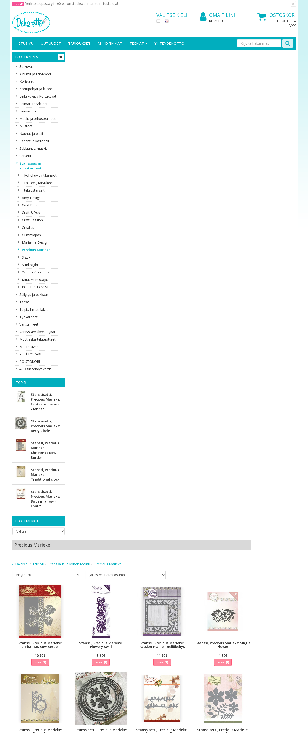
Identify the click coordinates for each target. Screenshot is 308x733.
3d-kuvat (26, 66)
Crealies (28, 227)
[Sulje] (293, 4)
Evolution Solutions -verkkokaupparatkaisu (265, 725)
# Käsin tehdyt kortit (35, 369)
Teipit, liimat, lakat (33, 309)
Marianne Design (35, 242)
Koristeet (26, 81)
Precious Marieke (36, 250)
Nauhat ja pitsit (31, 133)
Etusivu (25, 43)
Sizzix (26, 257)
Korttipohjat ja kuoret (36, 89)
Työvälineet (28, 317)
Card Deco (30, 205)
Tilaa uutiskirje (101, 607)
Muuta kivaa (28, 346)
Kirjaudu (216, 21)
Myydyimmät (110, 43)
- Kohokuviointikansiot (39, 175)
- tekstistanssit (33, 190)
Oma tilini (217, 15)
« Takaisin (77, 75)
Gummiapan (31, 235)
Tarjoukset (79, 43)
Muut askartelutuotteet (37, 339)
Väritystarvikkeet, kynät (37, 331)
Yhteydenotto (169, 43)
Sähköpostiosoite (102, 588)
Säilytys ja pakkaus (34, 294)
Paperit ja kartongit (34, 141)
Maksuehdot (66, 659)
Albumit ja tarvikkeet (35, 74)
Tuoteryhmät (27, 57)
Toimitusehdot (67, 644)
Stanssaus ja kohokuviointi (31, 165)
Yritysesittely (22, 637)
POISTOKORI (29, 361)
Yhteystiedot (22, 644)
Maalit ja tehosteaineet (37, 118)
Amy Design (31, 197)
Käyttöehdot (66, 652)
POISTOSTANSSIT (36, 287)
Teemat (138, 43)
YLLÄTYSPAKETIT (33, 354)
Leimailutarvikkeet (33, 103)
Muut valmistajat (35, 279)
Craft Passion (32, 220)
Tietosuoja (64, 637)
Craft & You (31, 212)
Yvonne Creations (35, 272)
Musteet (25, 126)
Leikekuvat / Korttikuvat (37, 96)
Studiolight (30, 264)
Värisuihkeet (28, 324)
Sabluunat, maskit (33, 148)
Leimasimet (28, 111)
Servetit (25, 156)
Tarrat (24, 302)
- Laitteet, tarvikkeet (37, 182)
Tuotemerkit (26, 521)
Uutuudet (51, 43)
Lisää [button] (94, 170)
